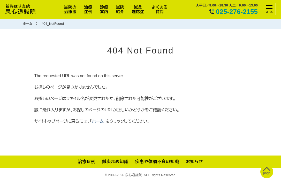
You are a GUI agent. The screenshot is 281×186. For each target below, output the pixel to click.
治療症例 (88, 9)
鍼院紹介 (120, 9)
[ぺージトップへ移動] (267, 172)
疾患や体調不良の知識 (157, 161)
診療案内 (104, 9)
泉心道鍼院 (20, 9)
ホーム (28, 24)
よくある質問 (160, 9)
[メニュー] (269, 9)
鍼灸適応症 (138, 9)
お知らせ (194, 161)
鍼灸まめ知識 (115, 161)
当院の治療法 (70, 9)
